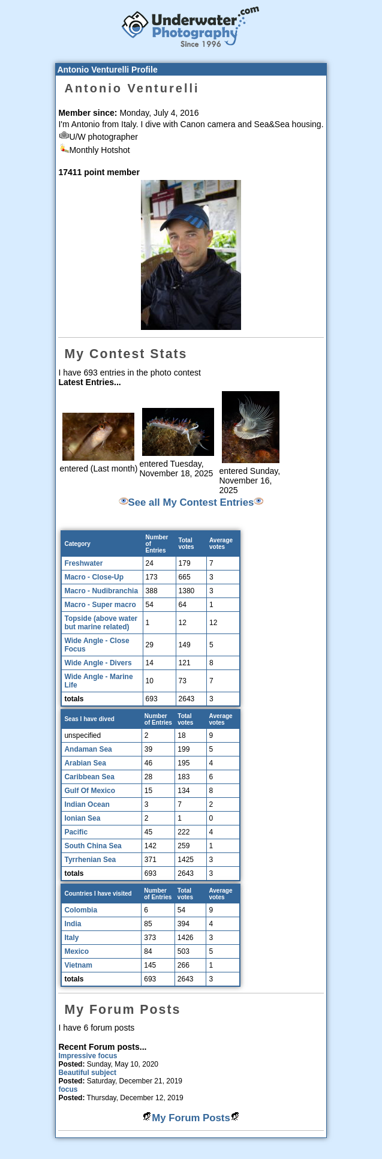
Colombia (80, 910)
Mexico (76, 951)
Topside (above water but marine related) (100, 622)
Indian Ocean (86, 804)
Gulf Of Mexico (89, 790)
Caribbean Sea (89, 777)
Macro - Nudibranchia (101, 591)
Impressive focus (87, 1056)
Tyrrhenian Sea (90, 859)
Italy (71, 937)
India (72, 924)
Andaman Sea (88, 749)
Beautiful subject (87, 1072)
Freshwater (83, 563)
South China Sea (92, 846)
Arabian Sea (85, 763)
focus (67, 1089)
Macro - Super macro (100, 604)
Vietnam (78, 965)
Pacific (76, 832)
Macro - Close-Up (94, 577)
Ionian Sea (82, 818)
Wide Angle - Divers (97, 663)
